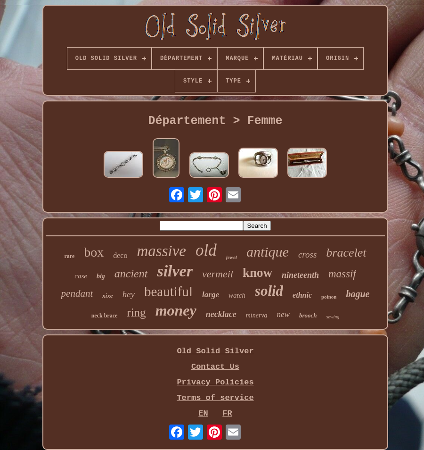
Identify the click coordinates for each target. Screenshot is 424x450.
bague (357, 294)
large (210, 294)
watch (236, 295)
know (257, 273)
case (80, 276)
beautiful (168, 291)
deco (120, 255)
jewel (231, 257)
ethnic (302, 295)
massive (161, 250)
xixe (107, 295)
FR (227, 413)
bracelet (346, 252)
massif (342, 274)
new (283, 314)
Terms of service (215, 397)
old (206, 250)
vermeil (217, 274)
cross (307, 254)
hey (128, 294)
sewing (333, 316)
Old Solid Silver (215, 351)
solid (269, 291)
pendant (77, 293)
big (101, 276)
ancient (131, 273)
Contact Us (215, 366)
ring (136, 312)
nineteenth (300, 275)
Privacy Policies (215, 382)
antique (267, 251)
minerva (257, 315)
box (94, 252)
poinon (328, 297)
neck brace (104, 315)
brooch (308, 315)
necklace (221, 314)
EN (203, 413)
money (175, 310)
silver (175, 271)
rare (69, 256)
